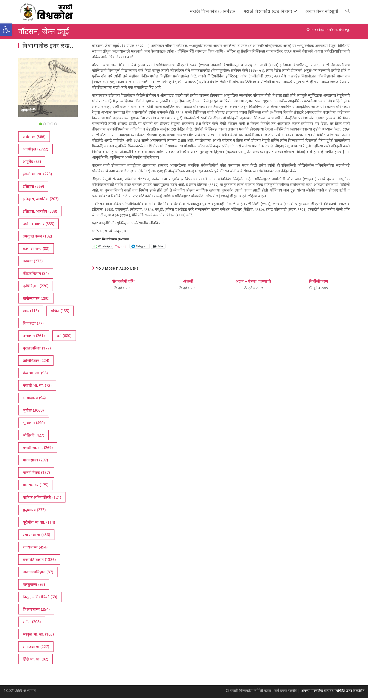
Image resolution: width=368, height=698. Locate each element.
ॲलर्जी (188, 281)
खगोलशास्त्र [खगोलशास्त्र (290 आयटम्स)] (36, 298)
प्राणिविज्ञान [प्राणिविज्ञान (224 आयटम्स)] (36, 360)
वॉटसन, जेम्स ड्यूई (339, 29)
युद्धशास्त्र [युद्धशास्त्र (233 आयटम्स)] (34, 510)
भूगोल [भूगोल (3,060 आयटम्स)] (33, 410)
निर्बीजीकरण (318, 281)
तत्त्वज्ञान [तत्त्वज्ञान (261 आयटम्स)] (34, 335)
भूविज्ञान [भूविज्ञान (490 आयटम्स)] (34, 423)
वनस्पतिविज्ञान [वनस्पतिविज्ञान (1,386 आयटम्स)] (39, 559)
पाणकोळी (28, 110)
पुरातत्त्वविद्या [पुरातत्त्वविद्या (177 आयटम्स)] (37, 348)
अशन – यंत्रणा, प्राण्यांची (253, 281)
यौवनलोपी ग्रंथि (123, 281)
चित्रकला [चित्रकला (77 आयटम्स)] (33, 323)
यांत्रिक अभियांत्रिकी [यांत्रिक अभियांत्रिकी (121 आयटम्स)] (42, 497)
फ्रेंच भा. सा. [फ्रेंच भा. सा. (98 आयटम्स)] (35, 373)
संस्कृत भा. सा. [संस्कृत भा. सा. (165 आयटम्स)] (38, 634)
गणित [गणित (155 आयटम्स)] (60, 311)
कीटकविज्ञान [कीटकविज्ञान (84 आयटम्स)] (36, 273)
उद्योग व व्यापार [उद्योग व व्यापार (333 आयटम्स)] (38, 223)
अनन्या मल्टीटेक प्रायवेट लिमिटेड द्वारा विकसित (332, 690)
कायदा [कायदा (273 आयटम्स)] (32, 261)
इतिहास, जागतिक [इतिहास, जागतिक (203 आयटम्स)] (40, 199)
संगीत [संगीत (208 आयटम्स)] (32, 622)
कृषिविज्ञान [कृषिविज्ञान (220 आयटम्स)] (35, 286)
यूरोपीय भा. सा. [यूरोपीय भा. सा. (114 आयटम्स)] (39, 522)
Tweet (120, 246)
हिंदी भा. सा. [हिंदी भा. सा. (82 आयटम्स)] (35, 659)
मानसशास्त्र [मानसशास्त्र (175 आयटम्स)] (35, 485)
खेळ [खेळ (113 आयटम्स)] (31, 311)
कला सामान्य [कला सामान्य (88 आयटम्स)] (36, 248)
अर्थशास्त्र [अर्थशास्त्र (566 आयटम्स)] (34, 136)
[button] (6, 29)
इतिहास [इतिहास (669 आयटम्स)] (33, 186)
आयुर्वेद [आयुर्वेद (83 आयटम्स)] (32, 161)
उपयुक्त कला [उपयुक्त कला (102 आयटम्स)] (37, 236)
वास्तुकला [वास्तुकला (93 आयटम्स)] (34, 584)
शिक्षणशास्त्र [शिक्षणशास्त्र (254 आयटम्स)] (36, 609)
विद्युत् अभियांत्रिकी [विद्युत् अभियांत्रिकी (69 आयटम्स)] (40, 597)
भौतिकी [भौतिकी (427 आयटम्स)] (33, 435)
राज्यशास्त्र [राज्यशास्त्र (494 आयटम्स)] (35, 547)
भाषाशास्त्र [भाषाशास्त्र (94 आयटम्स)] (34, 398)
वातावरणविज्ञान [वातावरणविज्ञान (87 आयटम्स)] (38, 572)
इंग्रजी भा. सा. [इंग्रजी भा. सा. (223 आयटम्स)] (37, 174)
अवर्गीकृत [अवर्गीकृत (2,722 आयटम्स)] (35, 149)
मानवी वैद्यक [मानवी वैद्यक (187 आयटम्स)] (36, 472)
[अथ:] (308, 29)
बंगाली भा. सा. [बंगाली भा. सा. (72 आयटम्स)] (37, 385)
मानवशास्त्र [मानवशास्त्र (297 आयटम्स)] (35, 460)
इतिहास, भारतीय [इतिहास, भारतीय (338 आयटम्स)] (40, 211)
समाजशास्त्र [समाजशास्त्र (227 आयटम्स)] (36, 646)
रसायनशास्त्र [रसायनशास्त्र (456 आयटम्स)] (36, 534)
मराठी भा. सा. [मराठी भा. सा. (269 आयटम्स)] (38, 447)
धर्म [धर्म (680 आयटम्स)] (64, 335)
